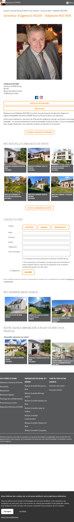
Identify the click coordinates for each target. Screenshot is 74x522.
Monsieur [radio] (29, 227)
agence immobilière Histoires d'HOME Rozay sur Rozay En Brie (27, 115)
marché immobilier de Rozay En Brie (45, 121)
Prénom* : (12, 237)
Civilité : (11, 226)
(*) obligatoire (15, 270)
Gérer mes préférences (9, 517)
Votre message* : (14, 252)
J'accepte (7, 511)
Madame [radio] (44, 227)
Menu (69, 2)
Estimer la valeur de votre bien (39, 132)
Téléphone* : (13, 247)
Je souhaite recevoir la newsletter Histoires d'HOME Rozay (46, 258)
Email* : (11, 242)
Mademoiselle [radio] (60, 227)
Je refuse (22, 511)
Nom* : (10, 232)
